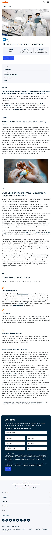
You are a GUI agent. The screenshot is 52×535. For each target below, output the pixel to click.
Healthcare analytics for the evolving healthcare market (26, 484)
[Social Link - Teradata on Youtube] (17, 520)
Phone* (30, 449)
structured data (18, 305)
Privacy (9, 529)
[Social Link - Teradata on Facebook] (21, 520)
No (13, 453)
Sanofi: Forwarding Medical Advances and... (26, 485)
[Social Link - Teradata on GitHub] (6, 520)
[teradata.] (5, 2)
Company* (9, 443)
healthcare (18, 109)
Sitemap (4, 529)
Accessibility (45, 529)
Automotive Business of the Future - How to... (26, 487)
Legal (30, 529)
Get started (7, 58)
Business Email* (10, 432)
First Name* (9, 438)
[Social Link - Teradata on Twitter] (14, 520)
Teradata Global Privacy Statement (33, 465)
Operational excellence (11, 74)
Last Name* (31, 438)
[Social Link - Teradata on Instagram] (24, 520)
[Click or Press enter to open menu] (48, 2)
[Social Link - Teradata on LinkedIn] (3, 520)
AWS (5, 80)
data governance (22, 294)
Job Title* (31, 443)
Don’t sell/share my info (19, 529)
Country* (7, 446)
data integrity (13, 373)
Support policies (6, 530)
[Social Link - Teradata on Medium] (10, 520)
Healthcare (7, 69)
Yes (8, 453)
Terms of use (37, 529)
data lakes (22, 304)
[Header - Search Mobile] (44, 2)
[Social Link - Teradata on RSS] (28, 520)
